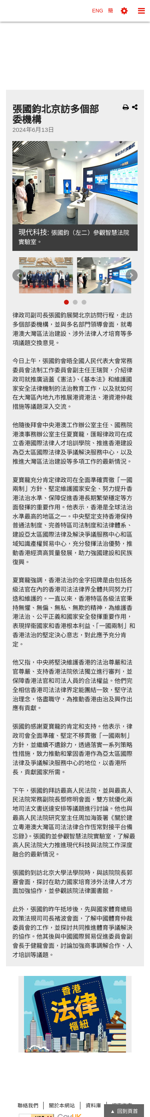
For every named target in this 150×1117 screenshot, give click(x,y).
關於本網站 (62, 1106)
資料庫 (93, 1106)
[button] (124, 11)
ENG (97, 11)
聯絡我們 (28, 1106)
